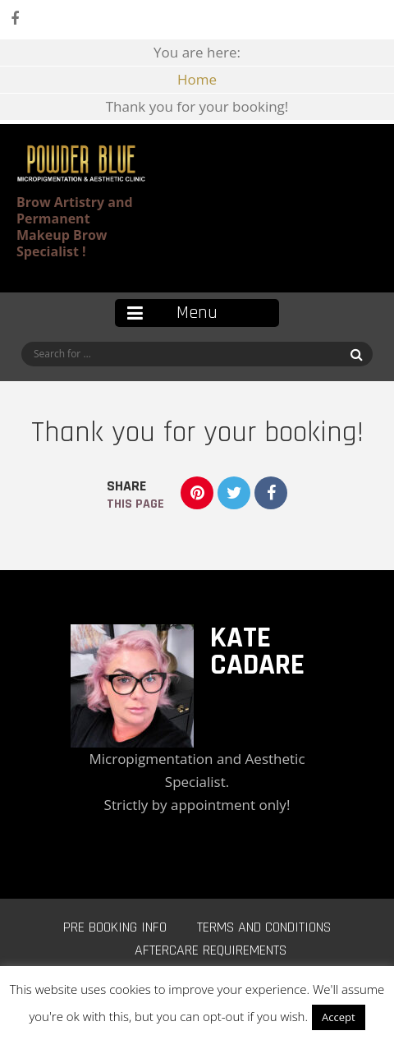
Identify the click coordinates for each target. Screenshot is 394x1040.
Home (197, 79)
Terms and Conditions (264, 927)
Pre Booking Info (115, 927)
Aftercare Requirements (210, 950)
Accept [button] (338, 1017)
